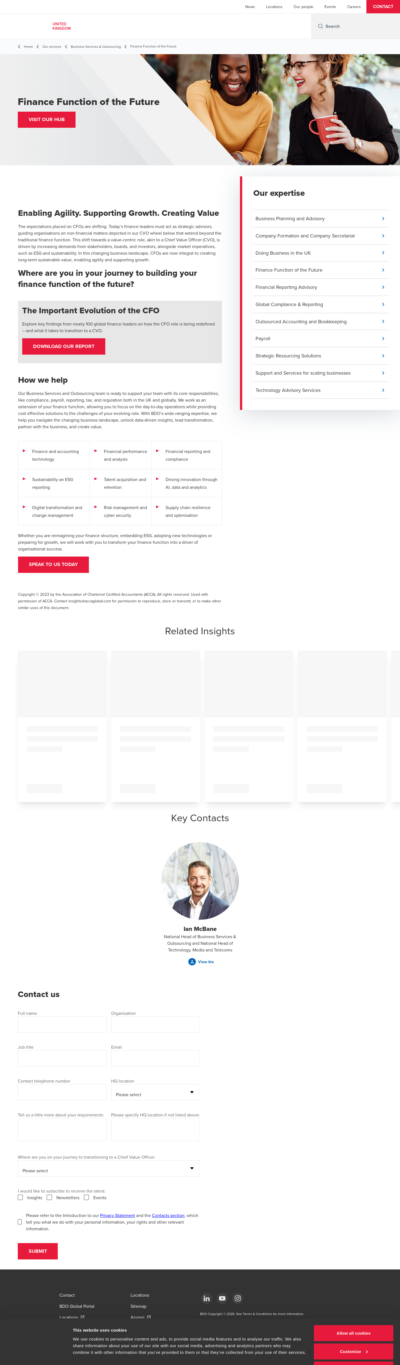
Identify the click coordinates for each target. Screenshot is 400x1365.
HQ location (122, 1082)
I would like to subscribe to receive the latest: (62, 1192)
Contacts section (168, 1216)
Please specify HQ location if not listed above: (155, 1116)
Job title (26, 1048)
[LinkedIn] (206, 1298)
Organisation (123, 1014)
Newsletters (67, 1198)
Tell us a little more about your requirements (60, 1116)
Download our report (64, 346)
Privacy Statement (117, 1216)
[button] (383, 6)
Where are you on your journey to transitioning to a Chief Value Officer (86, 1158)
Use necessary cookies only (354, 1350)
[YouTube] (222, 1298)
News (250, 6)
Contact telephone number (44, 1082)
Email (116, 1048)
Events (330, 6)
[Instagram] (237, 1298)
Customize (354, 1332)
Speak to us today (54, 565)
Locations (274, 6)
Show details (86, 1348)
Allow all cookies (354, 1313)
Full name (27, 1014)
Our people (303, 6)
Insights (34, 1198)
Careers (354, 6)
